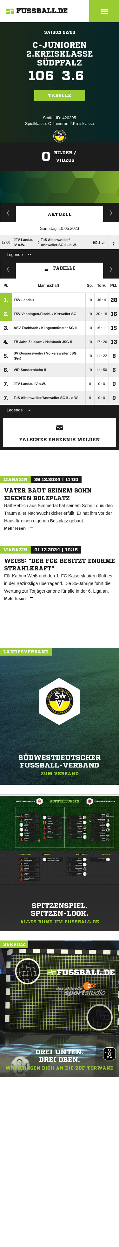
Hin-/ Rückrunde (111, 269)
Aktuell (60, 214)
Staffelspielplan (8, 212)
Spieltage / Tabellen (111, 212)
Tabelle (59, 95)
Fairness (8, 269)
